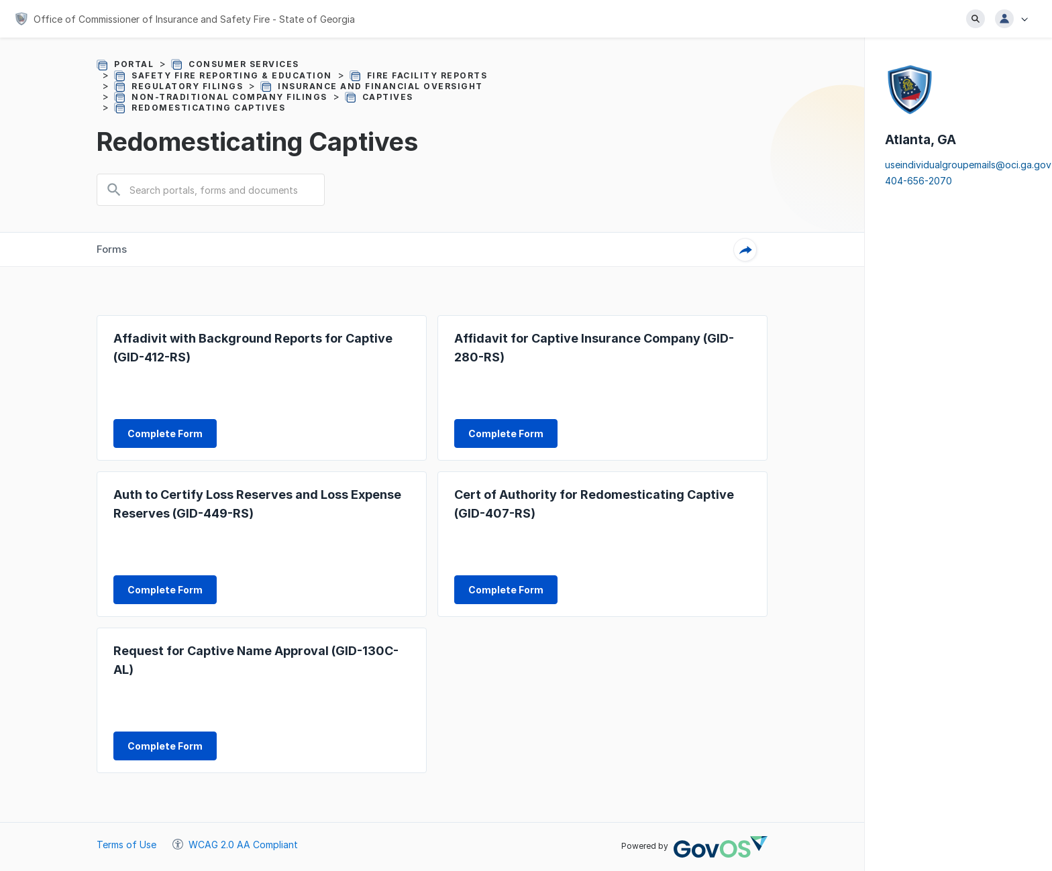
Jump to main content (0, 0)
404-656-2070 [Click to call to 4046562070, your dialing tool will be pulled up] (918, 180)
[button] (1015, 18)
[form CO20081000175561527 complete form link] (506, 433)
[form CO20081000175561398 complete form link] (165, 433)
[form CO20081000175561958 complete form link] (165, 746)
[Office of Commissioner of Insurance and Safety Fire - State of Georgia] (185, 19)
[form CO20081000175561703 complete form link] (165, 589)
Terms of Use (126, 844)
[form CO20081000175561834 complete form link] (506, 589)
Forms (112, 249)
